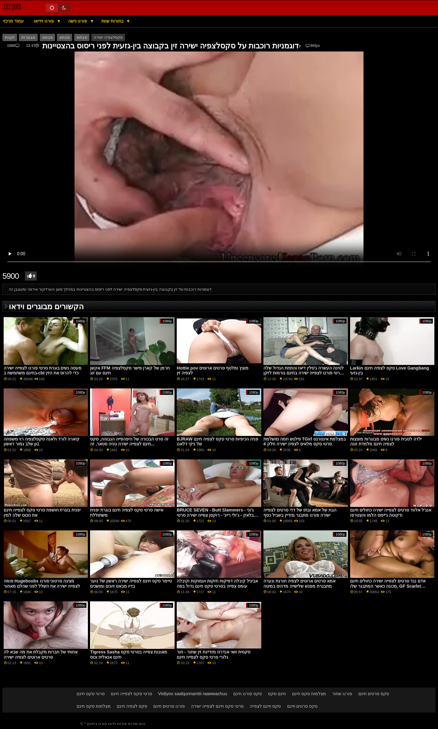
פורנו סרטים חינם (169, 706)
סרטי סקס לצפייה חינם (131, 693)
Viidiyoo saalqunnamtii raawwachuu (192, 693)
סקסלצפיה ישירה (108, 37)
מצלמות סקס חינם (309, 693)
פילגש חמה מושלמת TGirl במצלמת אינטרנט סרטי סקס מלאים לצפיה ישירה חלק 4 (304, 442)
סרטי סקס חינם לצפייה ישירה (217, 706)
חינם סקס (277, 693)
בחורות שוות (113, 21)
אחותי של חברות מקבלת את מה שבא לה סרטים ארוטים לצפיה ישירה (41, 654)
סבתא (47, 37)
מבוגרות (28, 37)
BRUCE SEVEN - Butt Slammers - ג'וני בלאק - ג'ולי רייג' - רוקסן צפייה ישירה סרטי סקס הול (215, 515)
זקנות (10, 37)
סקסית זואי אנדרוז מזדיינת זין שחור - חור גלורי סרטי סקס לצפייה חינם (213, 654)
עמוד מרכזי (13, 21)
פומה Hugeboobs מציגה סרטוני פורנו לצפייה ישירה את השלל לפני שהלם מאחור (42, 584)
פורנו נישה (78, 21)
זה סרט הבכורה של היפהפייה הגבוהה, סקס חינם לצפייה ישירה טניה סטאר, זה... (129, 442)
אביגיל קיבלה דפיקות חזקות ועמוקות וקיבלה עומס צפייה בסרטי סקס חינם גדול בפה (217, 584)
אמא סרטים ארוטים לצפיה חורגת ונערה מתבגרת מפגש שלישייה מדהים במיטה (299, 584)
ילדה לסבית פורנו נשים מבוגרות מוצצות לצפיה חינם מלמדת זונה (386, 442)
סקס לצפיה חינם (132, 706)
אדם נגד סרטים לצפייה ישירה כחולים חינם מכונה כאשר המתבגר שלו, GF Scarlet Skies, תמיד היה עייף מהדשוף (388, 586)
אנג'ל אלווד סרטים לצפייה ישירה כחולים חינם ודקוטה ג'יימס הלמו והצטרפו (390, 513)
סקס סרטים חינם (373, 693)
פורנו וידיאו (44, 21)
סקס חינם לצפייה (265, 706)
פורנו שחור (342, 693)
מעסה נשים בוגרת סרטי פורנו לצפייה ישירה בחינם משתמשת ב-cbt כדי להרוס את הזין (43, 371)
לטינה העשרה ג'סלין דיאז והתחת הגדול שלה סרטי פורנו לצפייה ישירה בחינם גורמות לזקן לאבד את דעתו (303, 373)
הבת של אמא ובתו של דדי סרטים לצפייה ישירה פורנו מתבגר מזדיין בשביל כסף (299, 513)
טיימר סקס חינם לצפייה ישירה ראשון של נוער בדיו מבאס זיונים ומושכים (131, 584)
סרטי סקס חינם (91, 693)
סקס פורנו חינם (247, 693)
